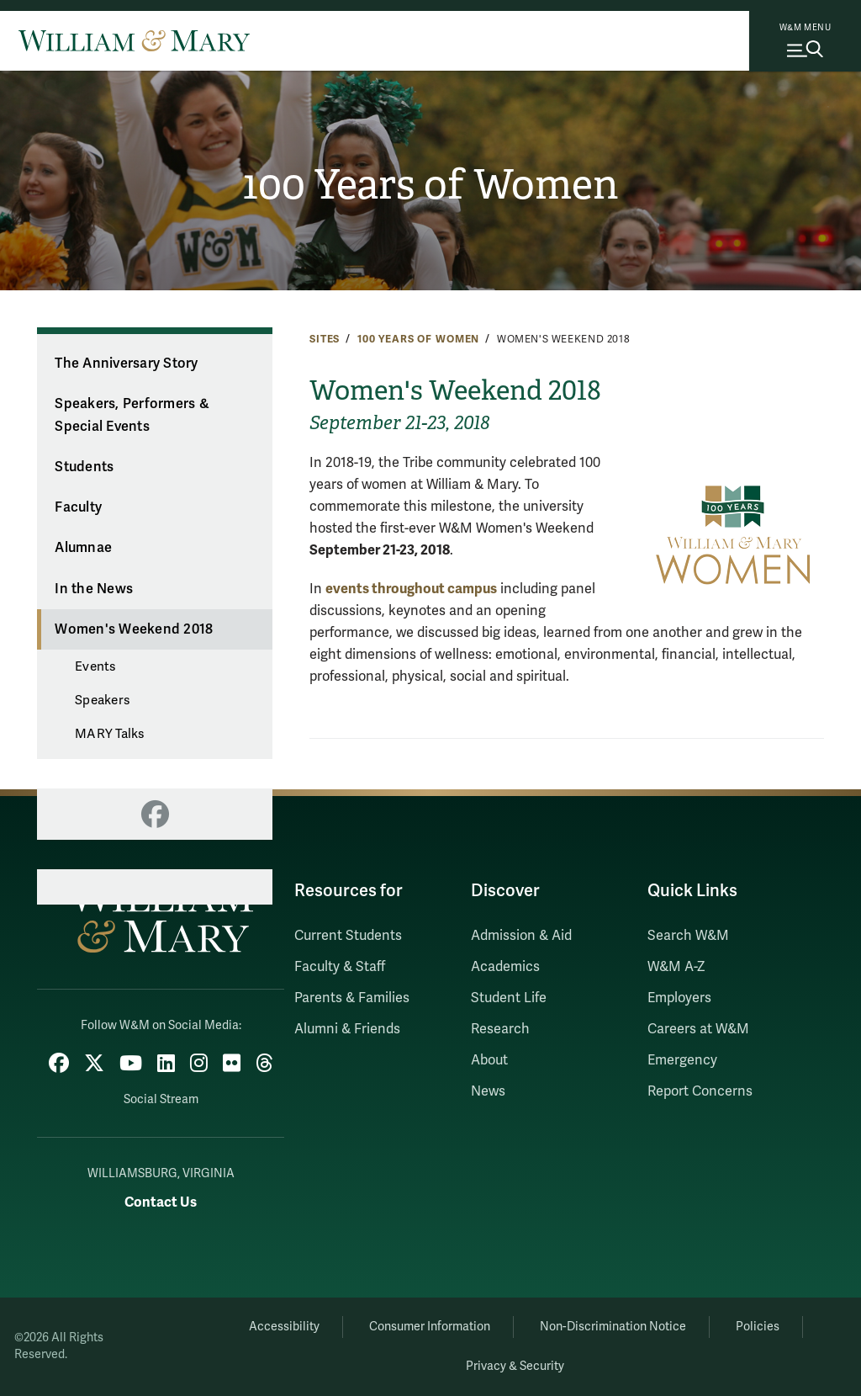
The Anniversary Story (126, 363)
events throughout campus (411, 588)
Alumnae (83, 547)
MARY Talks (110, 733)
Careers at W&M (698, 1029)
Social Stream (161, 1099)
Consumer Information (429, 1326)
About (489, 1060)
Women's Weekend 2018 (134, 629)
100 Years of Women (431, 184)
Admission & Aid (521, 935)
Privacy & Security (515, 1366)
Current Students (348, 935)
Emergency (682, 1060)
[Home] (134, 40)
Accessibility (284, 1326)
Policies (757, 1326)
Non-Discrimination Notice (613, 1326)
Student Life (509, 998)
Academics (505, 966)
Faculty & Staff (339, 966)
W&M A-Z (676, 966)
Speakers (102, 700)
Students (84, 467)
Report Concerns (700, 1091)
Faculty (78, 507)
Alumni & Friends (347, 1029)
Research (500, 1029)
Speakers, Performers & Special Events (132, 415)
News (488, 1091)
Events (95, 666)
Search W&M (688, 935)
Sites (324, 339)
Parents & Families (351, 998)
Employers (679, 998)
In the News (94, 589)
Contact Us (160, 1202)
